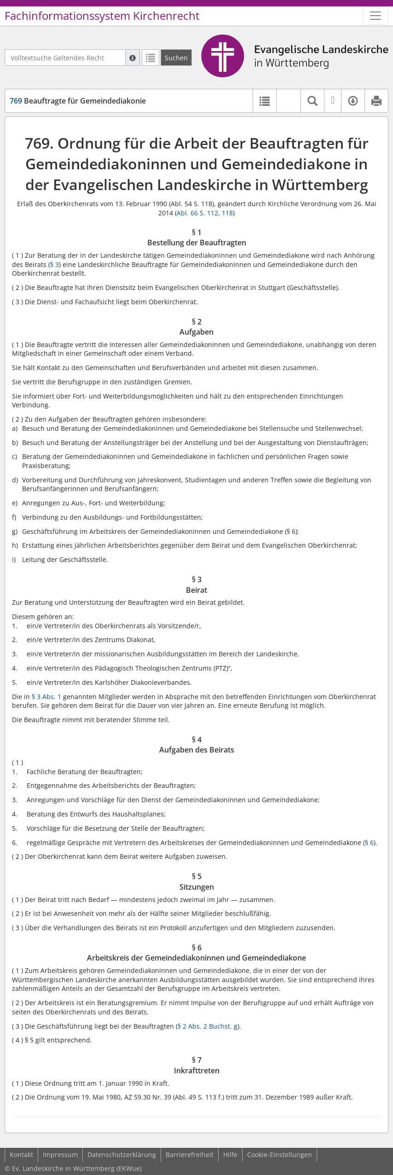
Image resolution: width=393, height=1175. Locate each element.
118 (227, 212)
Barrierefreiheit (190, 1154)
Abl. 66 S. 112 (197, 212)
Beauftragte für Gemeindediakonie (78, 101)
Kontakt (21, 1154)
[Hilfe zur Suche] (132, 57)
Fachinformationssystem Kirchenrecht (102, 16)
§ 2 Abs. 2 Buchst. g (207, 1026)
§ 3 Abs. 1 (46, 696)
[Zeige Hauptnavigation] (375, 15)
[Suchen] (176, 57)
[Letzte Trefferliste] (150, 57)
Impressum (60, 1154)
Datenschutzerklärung (121, 1154)
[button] (288, 100)
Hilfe (230, 1154)
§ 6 (369, 842)
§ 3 (54, 264)
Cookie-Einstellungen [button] (279, 1154)
